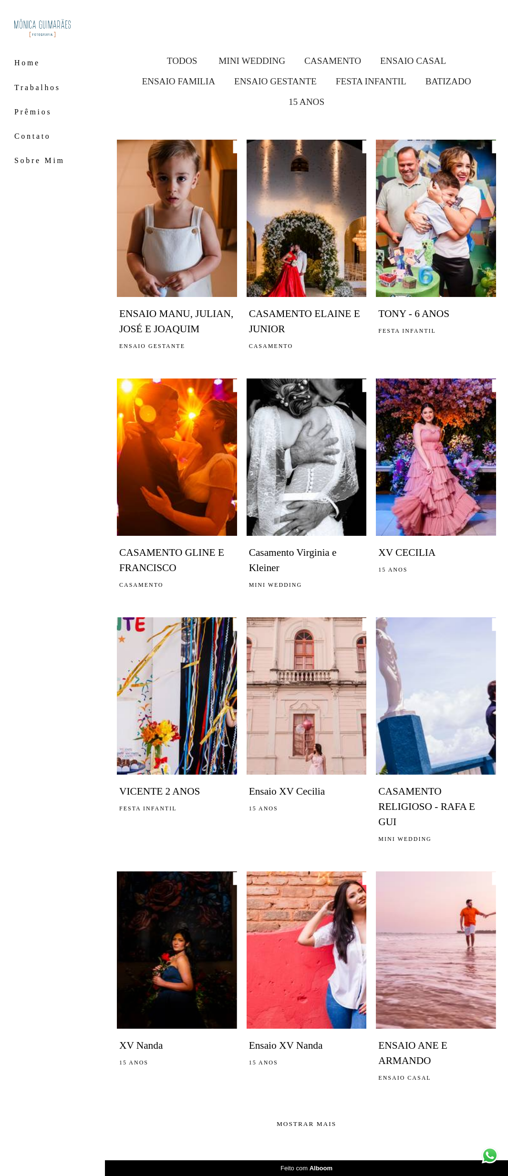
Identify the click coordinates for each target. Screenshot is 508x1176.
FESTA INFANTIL (371, 81)
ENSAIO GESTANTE (275, 81)
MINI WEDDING (251, 61)
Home (27, 63)
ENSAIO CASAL (413, 61)
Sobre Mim (39, 160)
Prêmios (33, 112)
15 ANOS (306, 102)
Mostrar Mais (306, 1123)
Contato (32, 136)
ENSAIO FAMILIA (178, 81)
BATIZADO (448, 81)
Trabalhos (37, 87)
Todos (182, 61)
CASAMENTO (332, 61)
